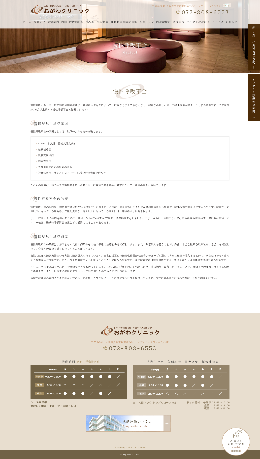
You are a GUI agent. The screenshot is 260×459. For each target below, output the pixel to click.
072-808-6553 (205, 12)
